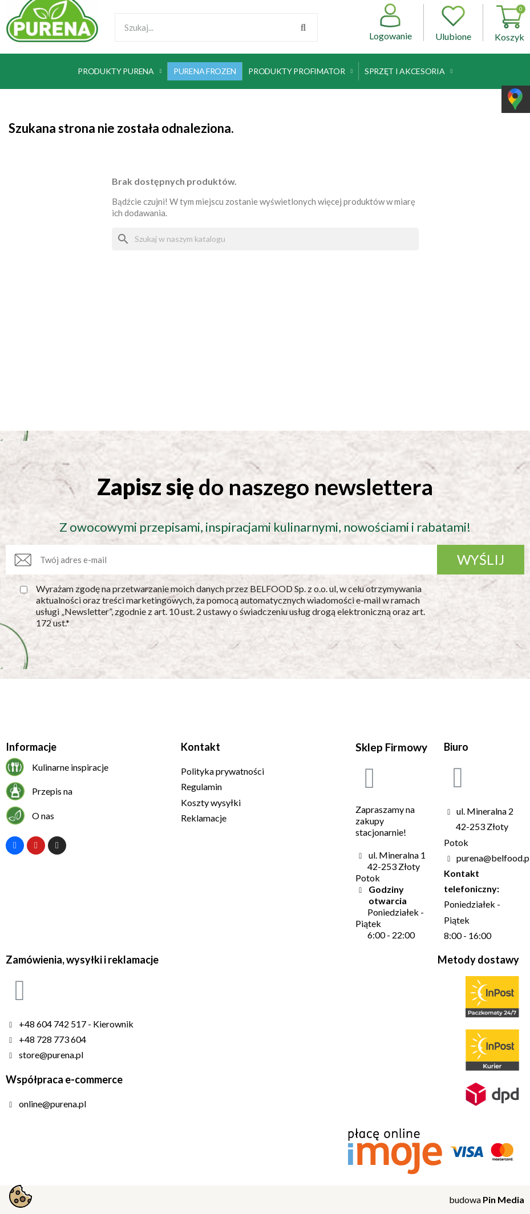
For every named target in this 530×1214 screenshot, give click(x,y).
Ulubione (453, 22)
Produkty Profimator (300, 71)
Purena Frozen (204, 71)
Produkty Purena (119, 71)
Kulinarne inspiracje (70, 767)
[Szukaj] (265, 239)
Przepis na (52, 791)
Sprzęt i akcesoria (408, 71)
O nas (43, 815)
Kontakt (200, 746)
